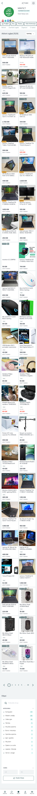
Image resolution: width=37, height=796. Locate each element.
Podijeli (25, 3)
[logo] (5, 793)
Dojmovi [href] (24, 27)
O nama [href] (32, 27)
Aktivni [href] (3, 27)
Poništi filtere (18, 778)
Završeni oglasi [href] (14, 27)
